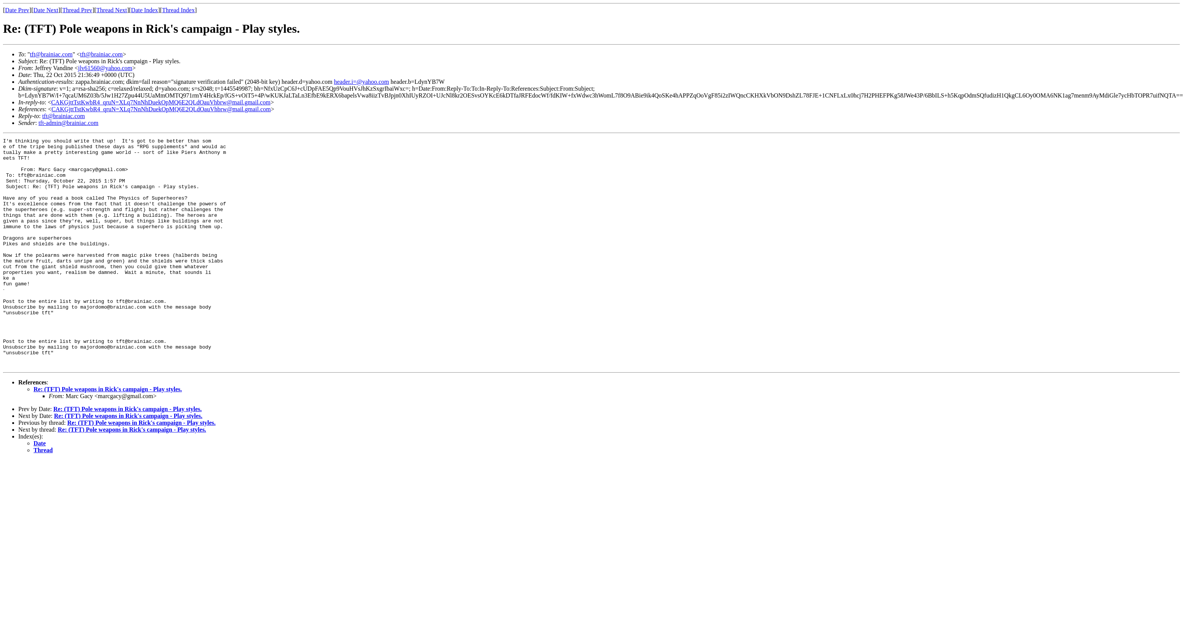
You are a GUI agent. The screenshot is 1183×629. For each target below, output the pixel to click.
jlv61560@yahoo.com (105, 68)
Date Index (144, 10)
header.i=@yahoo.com (361, 81)
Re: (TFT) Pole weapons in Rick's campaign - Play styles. (108, 434)
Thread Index (178, 10)
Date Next (46, 10)
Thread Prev (77, 10)
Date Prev (17, 10)
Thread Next (111, 10)
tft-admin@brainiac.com (68, 123)
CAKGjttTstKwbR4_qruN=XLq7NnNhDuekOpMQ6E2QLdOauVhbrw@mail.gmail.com (160, 102)
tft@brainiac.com (51, 54)
